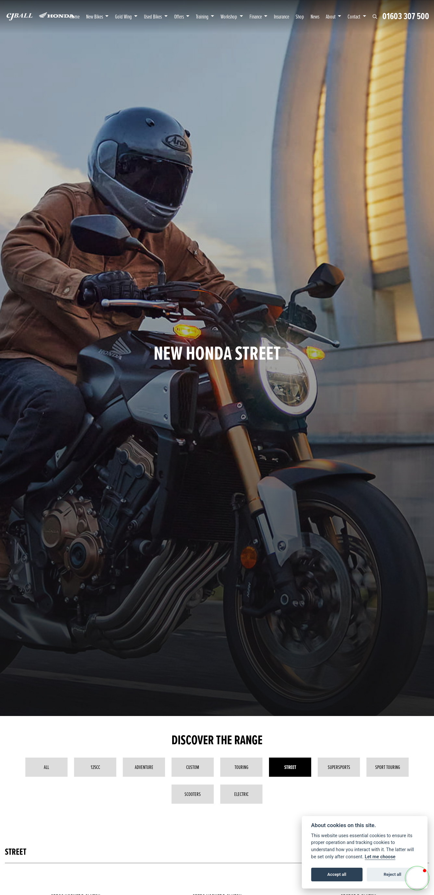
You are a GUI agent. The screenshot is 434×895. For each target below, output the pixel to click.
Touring (242, 767)
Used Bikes (153, 16)
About (331, 16)
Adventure (144, 767)
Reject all (392, 874)
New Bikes (95, 16)
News (315, 16)
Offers (179, 16)
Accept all (336, 874)
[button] (417, 878)
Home (75, 16)
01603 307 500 (405, 16)
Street (290, 767)
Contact (354, 16)
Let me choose (380, 857)
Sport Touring (387, 767)
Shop (300, 16)
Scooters (193, 794)
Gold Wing (124, 16)
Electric (241, 794)
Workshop (229, 16)
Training (203, 16)
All (46, 767)
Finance (256, 16)
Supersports (339, 767)
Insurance (281, 16)
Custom (192, 767)
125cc (95, 767)
